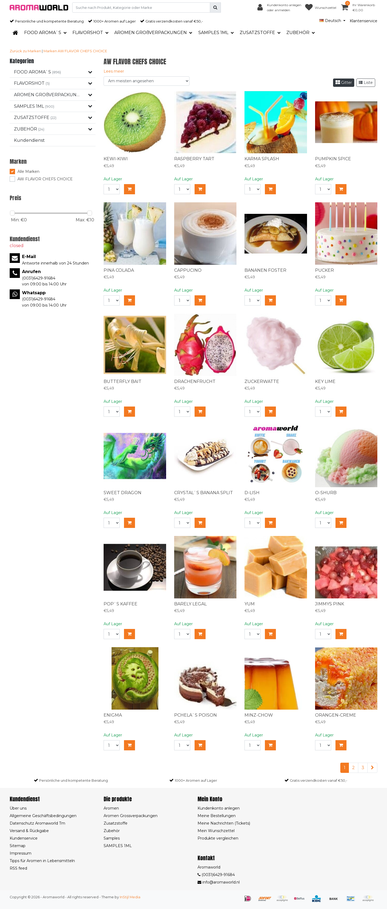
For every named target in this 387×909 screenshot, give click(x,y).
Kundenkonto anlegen (219, 808)
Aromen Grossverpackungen (131, 815)
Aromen (111, 808)
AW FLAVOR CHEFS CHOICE (82, 51)
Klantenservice (363, 20)
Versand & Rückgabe (29, 830)
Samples (112, 838)
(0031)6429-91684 (216, 874)
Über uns (18, 808)
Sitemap (17, 845)
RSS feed (18, 868)
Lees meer (114, 71)
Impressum (20, 853)
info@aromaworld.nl (219, 882)
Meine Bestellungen (217, 815)
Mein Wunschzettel (216, 830)
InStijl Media (130, 897)
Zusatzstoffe (115, 823)
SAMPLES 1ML (118, 845)
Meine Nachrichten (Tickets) (224, 823)
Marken (50, 51)
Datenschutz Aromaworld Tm (37, 823)
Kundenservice (24, 838)
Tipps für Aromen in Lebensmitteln (42, 860)
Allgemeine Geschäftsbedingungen (43, 815)
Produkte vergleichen (218, 838)
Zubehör (112, 830)
